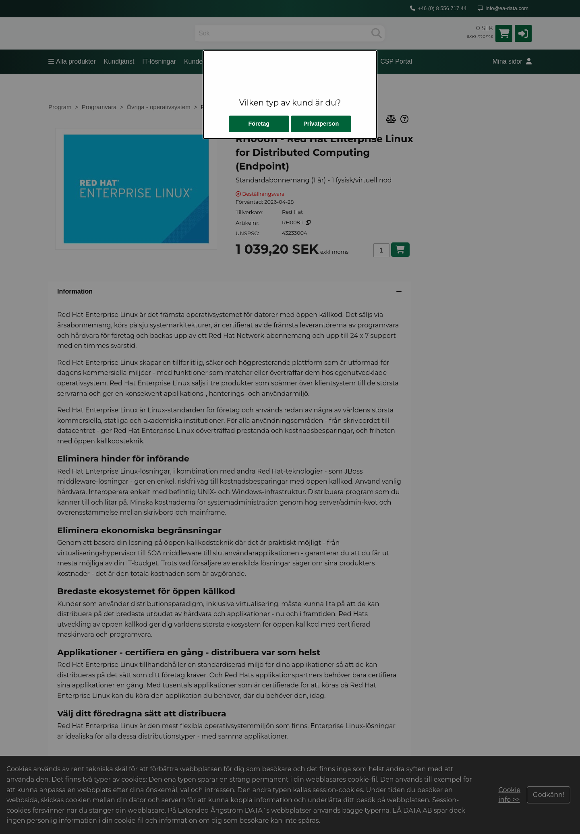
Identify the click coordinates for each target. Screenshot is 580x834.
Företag (258, 123)
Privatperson (321, 123)
